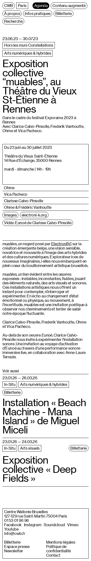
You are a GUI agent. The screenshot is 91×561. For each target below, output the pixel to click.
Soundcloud (54, 525)
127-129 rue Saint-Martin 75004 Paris (35, 516)
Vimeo (72, 525)
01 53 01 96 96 (16, 520)
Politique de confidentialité (58, 548)
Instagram (32, 525)
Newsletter (13, 551)
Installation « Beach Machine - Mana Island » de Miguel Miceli (44, 416)
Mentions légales (60, 542)
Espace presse (16, 546)
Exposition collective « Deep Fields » (39, 469)
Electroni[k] (61, 243)
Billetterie (12, 542)
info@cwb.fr (14, 533)
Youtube (11, 529)
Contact (53, 555)
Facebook (13, 525)
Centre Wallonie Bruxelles (26, 512)
